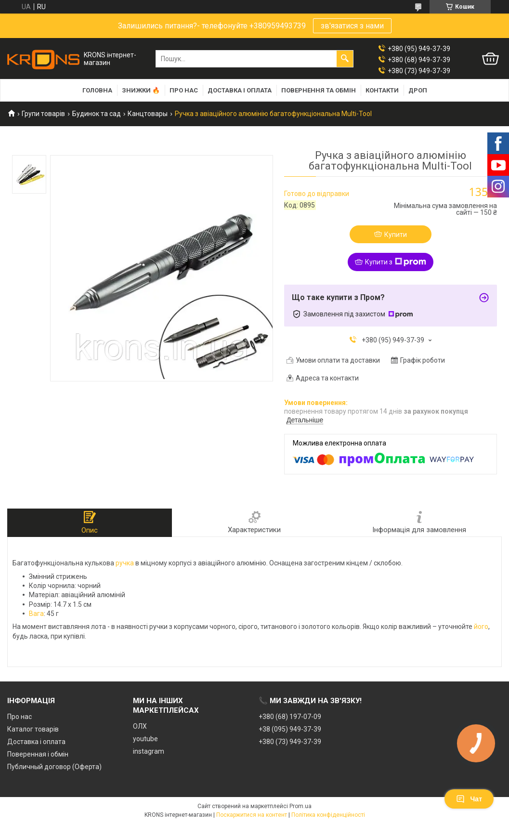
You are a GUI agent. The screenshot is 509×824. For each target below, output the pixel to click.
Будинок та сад (96, 114)
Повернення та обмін (318, 90)
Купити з (395, 262)
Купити (395, 234)
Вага (36, 613)
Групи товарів (43, 114)
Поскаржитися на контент (251, 814)
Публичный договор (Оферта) (54, 767)
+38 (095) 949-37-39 (290, 729)
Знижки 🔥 (141, 90)
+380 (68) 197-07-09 (290, 716)
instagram (148, 751)
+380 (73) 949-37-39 (290, 742)
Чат (469, 799)
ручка (125, 563)
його (481, 626)
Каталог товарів (33, 729)
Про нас (184, 90)
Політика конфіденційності (328, 814)
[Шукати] (345, 59)
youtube (145, 739)
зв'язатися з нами (352, 25)
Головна (97, 90)
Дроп (417, 90)
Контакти (382, 90)
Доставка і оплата (240, 90)
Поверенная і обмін (37, 754)
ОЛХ (140, 726)
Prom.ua (300, 806)
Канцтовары (148, 114)
